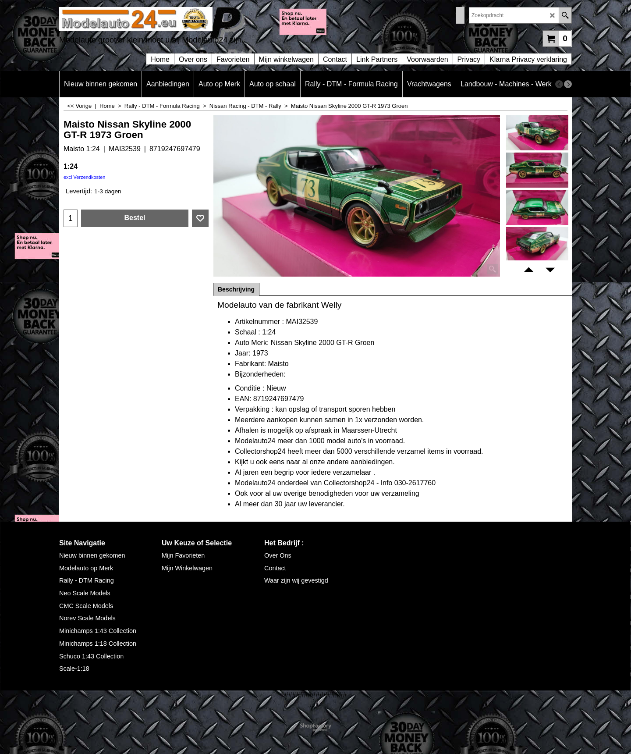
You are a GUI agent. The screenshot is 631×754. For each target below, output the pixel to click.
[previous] (559, 84)
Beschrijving (236, 289)
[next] (568, 84)
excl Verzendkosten (84, 177)
